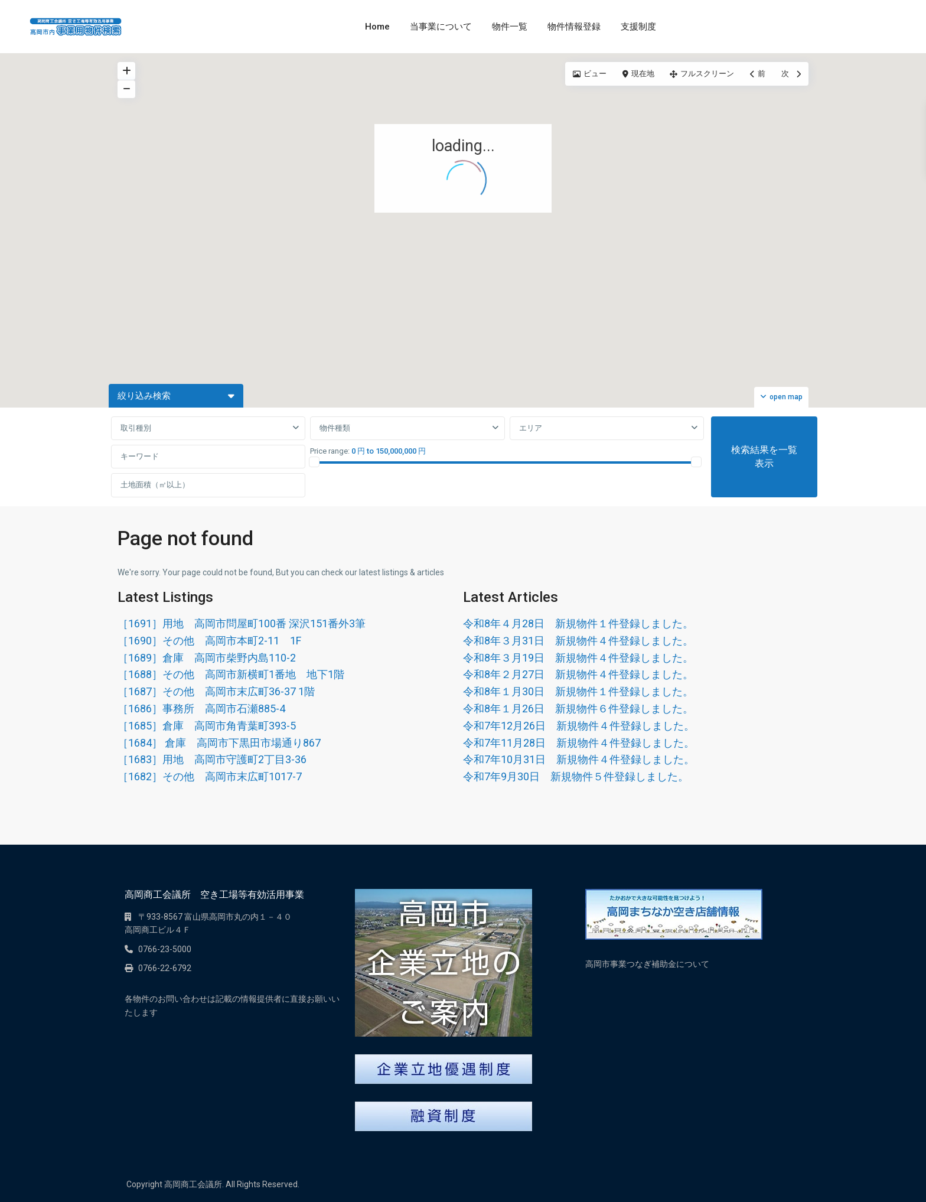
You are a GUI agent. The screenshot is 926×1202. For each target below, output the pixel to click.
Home (377, 26)
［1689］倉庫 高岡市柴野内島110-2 (207, 658)
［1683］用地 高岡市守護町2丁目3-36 (212, 759)
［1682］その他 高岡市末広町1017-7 (210, 776)
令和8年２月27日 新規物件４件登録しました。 (578, 674)
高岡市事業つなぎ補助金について (647, 964)
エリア (530, 428)
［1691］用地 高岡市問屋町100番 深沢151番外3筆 (242, 623)
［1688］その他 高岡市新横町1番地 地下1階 (231, 674)
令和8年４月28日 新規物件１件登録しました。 (578, 623)
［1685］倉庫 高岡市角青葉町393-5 (207, 725)
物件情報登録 (574, 26)
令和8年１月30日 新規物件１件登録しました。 (578, 691)
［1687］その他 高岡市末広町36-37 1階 (216, 691)
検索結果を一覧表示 (764, 456)
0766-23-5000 (164, 949)
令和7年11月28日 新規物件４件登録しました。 (578, 743)
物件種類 (334, 428)
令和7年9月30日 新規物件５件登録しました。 (576, 776)
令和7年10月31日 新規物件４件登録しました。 (578, 759)
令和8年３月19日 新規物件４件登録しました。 (578, 658)
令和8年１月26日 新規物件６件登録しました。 (578, 708)
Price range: (330, 451)
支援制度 (638, 26)
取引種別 (135, 428)
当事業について (441, 26)
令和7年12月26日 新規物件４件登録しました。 (578, 725)
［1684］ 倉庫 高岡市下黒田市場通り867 (219, 743)
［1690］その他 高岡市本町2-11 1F (209, 640)
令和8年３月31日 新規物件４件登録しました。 (578, 640)
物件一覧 (509, 26)
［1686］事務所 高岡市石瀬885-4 (201, 708)
